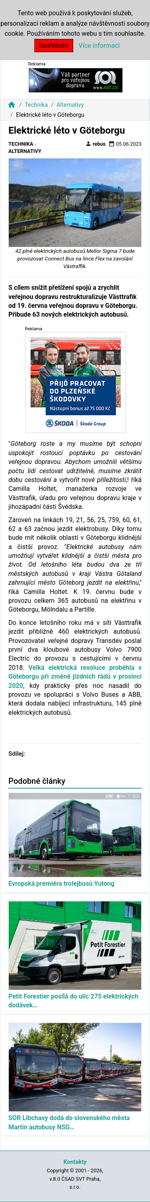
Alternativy (70, 105)
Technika (36, 105)
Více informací (99, 45)
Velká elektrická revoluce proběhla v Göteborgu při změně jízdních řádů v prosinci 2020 (75, 676)
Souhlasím (54, 45)
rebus (95, 143)
